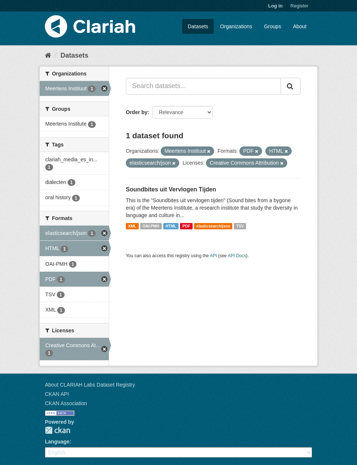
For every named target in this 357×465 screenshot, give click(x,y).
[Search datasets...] (203, 86)
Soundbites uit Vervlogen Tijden (171, 189)
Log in (275, 6)
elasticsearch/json (213, 226)
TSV (240, 226)
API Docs (237, 255)
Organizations (236, 26)
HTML (171, 226)
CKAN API (57, 394)
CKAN (57, 430)
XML (132, 226)
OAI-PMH (151, 226)
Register (299, 6)
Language (57, 442)
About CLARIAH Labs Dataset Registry (90, 385)
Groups (272, 26)
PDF (186, 226)
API (213, 255)
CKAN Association (66, 403)
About (300, 26)
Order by (136, 112)
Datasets (198, 26)
